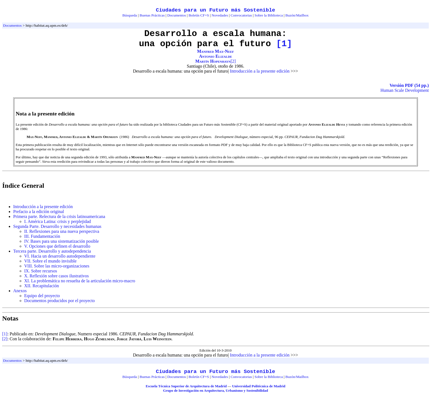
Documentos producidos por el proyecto (59, 300)
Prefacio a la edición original (38, 211)
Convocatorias (241, 15)
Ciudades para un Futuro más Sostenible (215, 10)
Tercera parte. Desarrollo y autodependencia (52, 251)
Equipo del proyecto (42, 295)
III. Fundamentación (42, 236)
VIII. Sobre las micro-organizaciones (56, 266)
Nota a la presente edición (45, 114)
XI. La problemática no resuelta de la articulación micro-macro (79, 280)
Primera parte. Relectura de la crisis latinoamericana (59, 216)
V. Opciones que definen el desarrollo (57, 246)
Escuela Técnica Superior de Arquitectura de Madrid (186, 386)
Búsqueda (129, 15)
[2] (233, 61)
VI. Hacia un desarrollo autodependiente (59, 256)
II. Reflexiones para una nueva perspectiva (61, 231)
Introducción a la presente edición (259, 71)
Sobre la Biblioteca (269, 15)
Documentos (176, 15)
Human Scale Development (404, 90)
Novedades (220, 15)
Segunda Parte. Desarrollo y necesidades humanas (57, 226)
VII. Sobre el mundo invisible (50, 261)
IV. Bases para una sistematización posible (61, 241)
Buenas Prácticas (152, 15)
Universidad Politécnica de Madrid (258, 386)
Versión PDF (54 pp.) (409, 85)
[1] (284, 44)
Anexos (20, 290)
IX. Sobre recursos (40, 271)
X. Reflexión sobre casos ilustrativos (56, 276)
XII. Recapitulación (41, 285)
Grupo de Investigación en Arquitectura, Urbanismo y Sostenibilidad (215, 390)
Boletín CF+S (199, 15)
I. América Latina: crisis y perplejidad (57, 221)
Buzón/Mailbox (296, 15)
